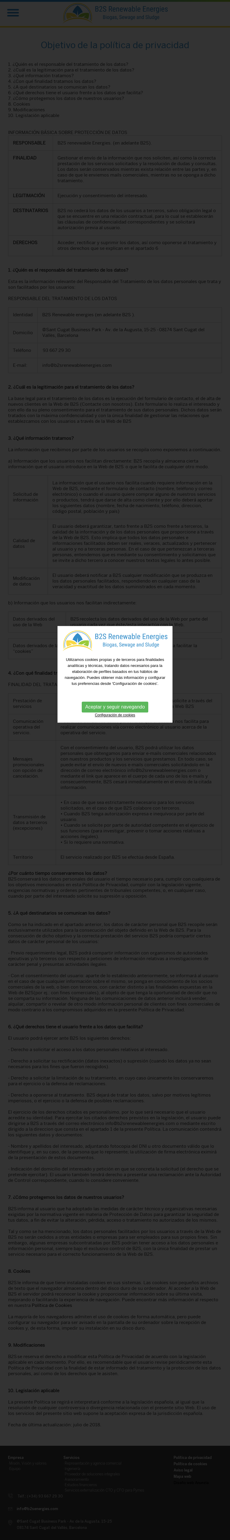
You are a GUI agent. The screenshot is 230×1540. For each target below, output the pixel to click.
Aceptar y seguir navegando (115, 681)
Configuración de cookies (115, 690)
